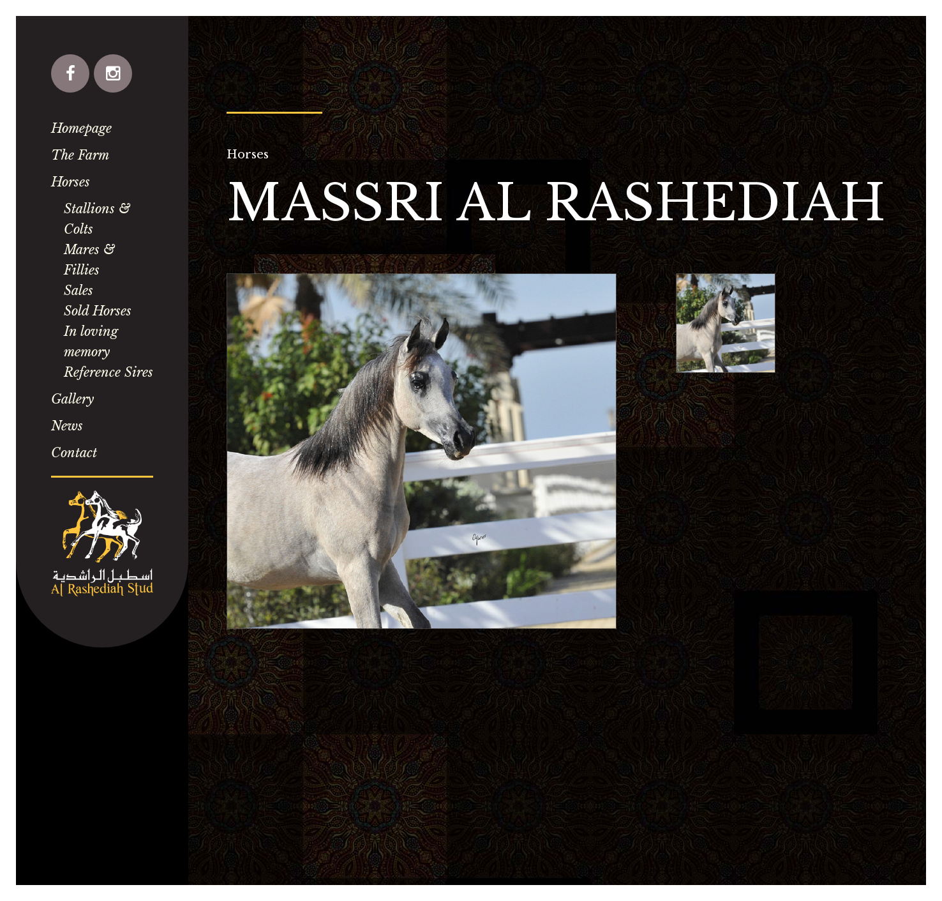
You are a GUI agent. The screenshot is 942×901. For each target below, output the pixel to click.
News (67, 426)
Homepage (81, 128)
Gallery (72, 399)
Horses (70, 182)
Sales (78, 290)
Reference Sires (108, 372)
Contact (74, 452)
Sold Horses (97, 311)
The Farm (80, 155)
